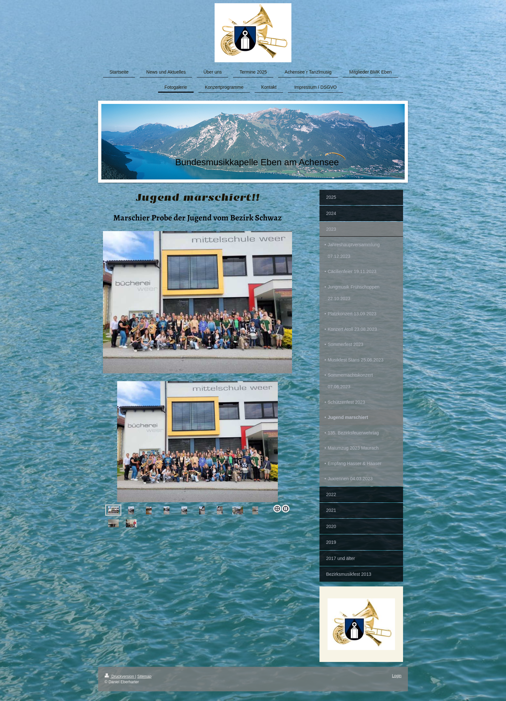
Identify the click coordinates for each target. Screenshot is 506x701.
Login (396, 676)
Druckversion (120, 676)
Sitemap (144, 676)
